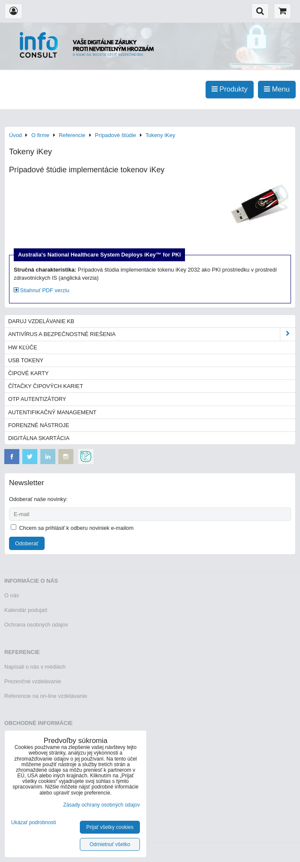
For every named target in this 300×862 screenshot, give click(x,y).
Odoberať (27, 543)
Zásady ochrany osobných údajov (101, 805)
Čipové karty (28, 373)
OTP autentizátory (37, 399)
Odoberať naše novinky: (38, 499)
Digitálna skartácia (39, 438)
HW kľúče (22, 347)
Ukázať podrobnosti (33, 822)
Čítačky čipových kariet (45, 386)
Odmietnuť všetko (110, 844)
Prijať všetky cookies (109, 827)
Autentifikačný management (52, 412)
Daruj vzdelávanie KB (41, 321)
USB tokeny (25, 360)
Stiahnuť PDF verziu (42, 290)
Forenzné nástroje (38, 425)
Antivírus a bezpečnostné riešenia (151, 334)
